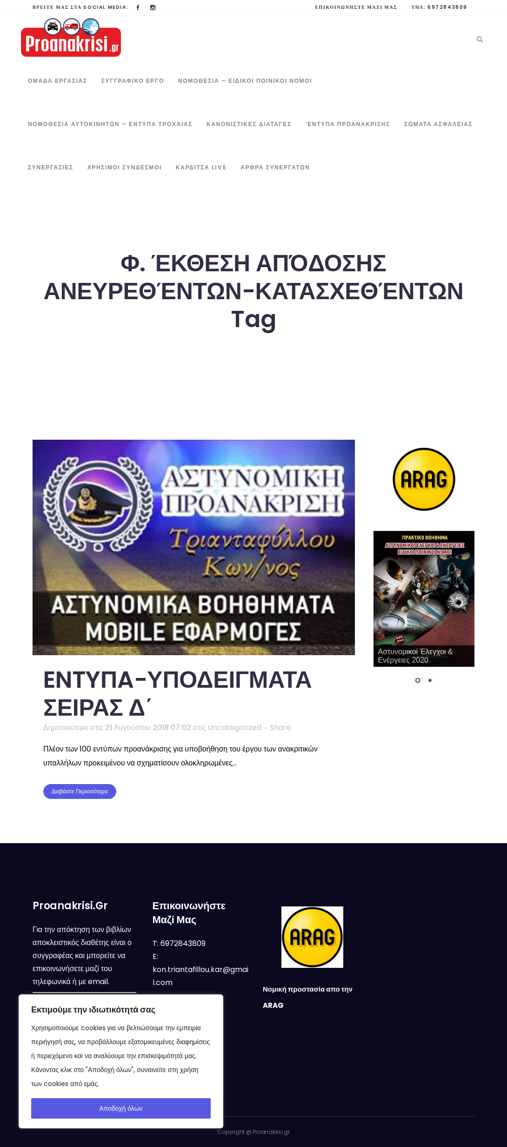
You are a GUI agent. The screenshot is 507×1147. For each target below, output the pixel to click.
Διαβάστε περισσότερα (80, 791)
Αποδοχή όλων (120, 1108)
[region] (121, 1061)
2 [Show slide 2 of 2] (430, 681)
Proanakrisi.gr (271, 1132)
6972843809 (447, 7)
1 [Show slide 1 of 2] (418, 681)
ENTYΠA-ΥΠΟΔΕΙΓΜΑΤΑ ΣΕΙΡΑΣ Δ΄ (177, 694)
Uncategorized (234, 727)
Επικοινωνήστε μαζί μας (356, 7)
